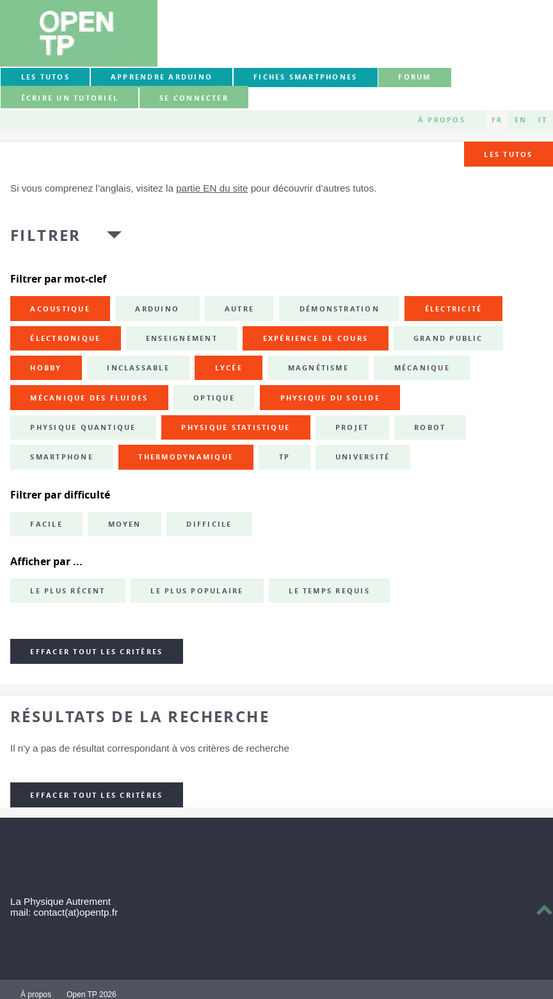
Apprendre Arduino (161, 77)
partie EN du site (212, 188)
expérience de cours (316, 338)
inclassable (138, 368)
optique (214, 398)
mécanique (422, 368)
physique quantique (83, 427)
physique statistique (235, 427)
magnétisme (318, 368)
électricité (454, 309)
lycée (229, 368)
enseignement (182, 338)
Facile (46, 524)
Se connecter (193, 98)
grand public (448, 338)
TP (284, 457)
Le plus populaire (196, 591)
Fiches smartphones (305, 77)
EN (521, 120)
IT (542, 120)
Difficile (209, 524)
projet (352, 427)
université (362, 457)
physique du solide (330, 398)
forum (414, 77)
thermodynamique (186, 457)
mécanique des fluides (89, 398)
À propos (441, 120)
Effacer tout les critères (96, 652)
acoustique (60, 309)
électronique (65, 338)
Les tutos (45, 77)
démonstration (340, 309)
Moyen (124, 524)
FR (497, 120)
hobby (45, 368)
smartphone (61, 457)
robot (429, 427)
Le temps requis (329, 591)
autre (239, 309)
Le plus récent (67, 591)
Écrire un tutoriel (69, 98)
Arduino (157, 309)
